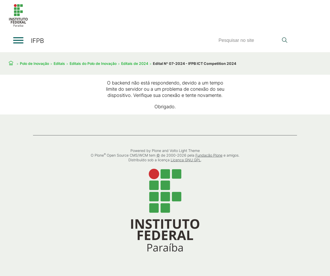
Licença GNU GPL (186, 160)
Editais (59, 63)
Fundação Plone (208, 155)
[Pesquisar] (248, 40)
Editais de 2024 (134, 63)
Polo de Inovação (34, 63)
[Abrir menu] (18, 40)
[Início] (18, 25)
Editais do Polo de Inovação (93, 63)
